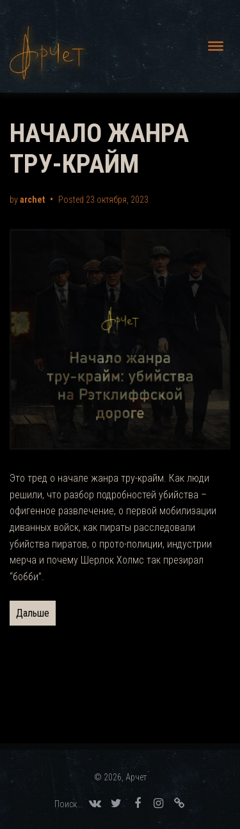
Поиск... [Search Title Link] (68, 804)
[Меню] (215, 46)
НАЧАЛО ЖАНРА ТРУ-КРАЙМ (99, 148)
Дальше (32, 613)
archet (32, 199)
